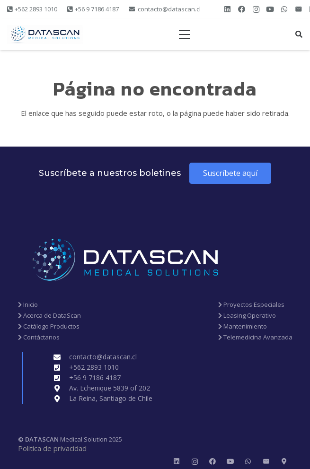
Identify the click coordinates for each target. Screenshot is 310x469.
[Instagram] (256, 9)
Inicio (28, 304)
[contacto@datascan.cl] (61, 357)
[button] (184, 34)
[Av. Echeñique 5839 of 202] (61, 388)
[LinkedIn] (228, 9)
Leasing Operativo (247, 315)
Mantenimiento (242, 326)
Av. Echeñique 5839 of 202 (109, 387)
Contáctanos (39, 337)
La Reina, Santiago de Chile (110, 398)
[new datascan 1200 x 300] (45, 34)
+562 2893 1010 (94, 367)
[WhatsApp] (284, 9)
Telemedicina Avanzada (255, 337)
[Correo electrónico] (299, 9)
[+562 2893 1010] (61, 367)
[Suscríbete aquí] (230, 173)
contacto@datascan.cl (103, 356)
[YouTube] (270, 9)
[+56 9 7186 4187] (61, 378)
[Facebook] (242, 9)
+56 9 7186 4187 (95, 377)
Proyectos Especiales (251, 304)
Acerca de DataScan (49, 315)
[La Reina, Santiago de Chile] (61, 398)
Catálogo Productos (49, 326)
